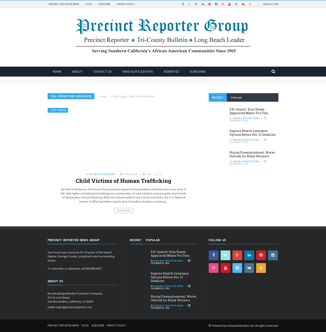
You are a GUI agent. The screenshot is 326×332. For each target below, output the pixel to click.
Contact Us (102, 71)
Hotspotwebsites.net (240, 325)
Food (88, 4)
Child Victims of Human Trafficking (123, 180)
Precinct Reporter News (64, 4)
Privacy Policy (126, 4)
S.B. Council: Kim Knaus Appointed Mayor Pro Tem (249, 111)
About (77, 71)
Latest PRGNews (58, 110)
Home (57, 71)
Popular (236, 97)
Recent (218, 97)
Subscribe (104, 4)
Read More (123, 210)
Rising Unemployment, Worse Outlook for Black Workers (252, 154)
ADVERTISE (171, 71)
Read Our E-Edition (137, 71)
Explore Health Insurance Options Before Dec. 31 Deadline (253, 133)
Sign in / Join (270, 4)
